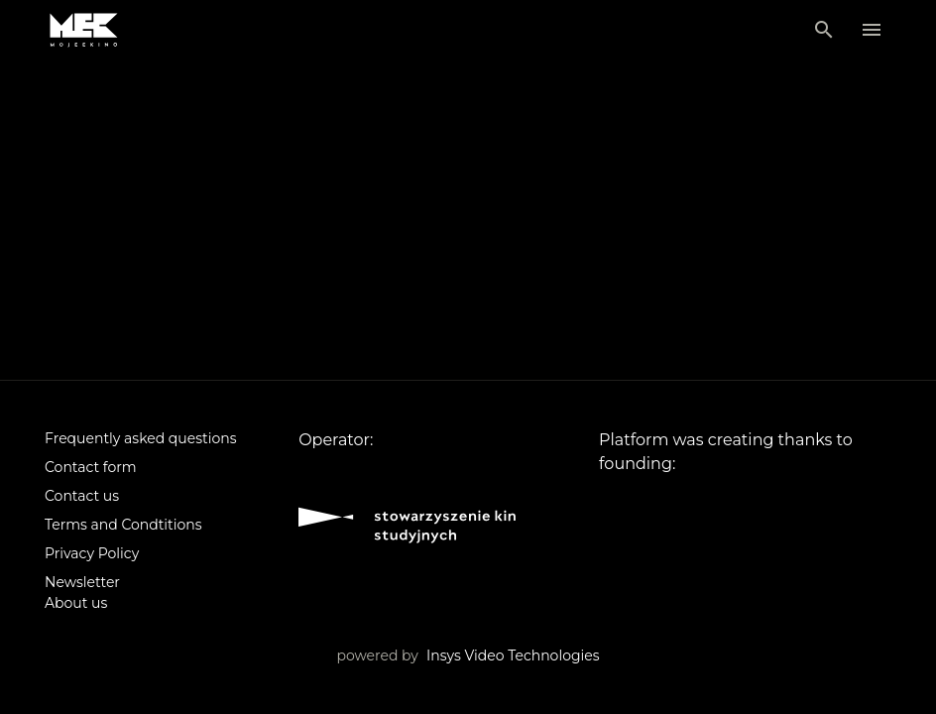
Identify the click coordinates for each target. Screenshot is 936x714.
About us (76, 603)
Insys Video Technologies (513, 655)
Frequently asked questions (141, 438)
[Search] (824, 30)
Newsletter (82, 582)
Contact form (91, 467)
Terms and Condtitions (123, 525)
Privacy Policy (92, 553)
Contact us (82, 496)
